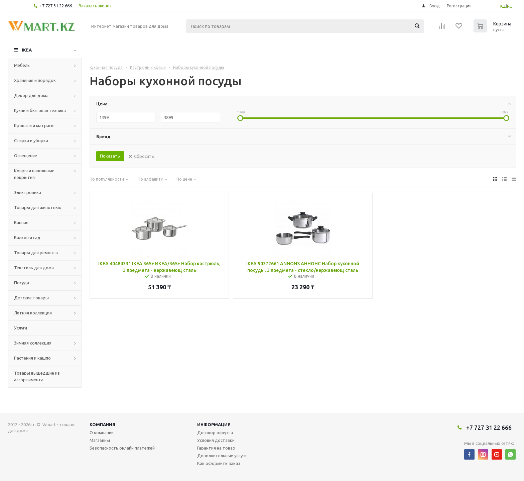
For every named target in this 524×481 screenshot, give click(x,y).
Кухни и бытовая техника (40, 110)
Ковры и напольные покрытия (34, 174)
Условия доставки (216, 440)
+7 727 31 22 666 (55, 5)
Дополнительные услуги (222, 455)
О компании (102, 432)
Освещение (25, 155)
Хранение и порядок (35, 80)
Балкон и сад (27, 237)
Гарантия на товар (216, 448)
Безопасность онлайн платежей (122, 448)
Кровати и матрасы (34, 125)
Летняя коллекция (33, 312)
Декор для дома (31, 95)
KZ (503, 6)
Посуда (21, 282)
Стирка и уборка (31, 140)
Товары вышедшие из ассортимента (37, 376)
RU (510, 6)
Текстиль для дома (34, 267)
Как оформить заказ (218, 463)
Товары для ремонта (36, 252)
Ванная (21, 222)
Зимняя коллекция (32, 343)
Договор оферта (215, 432)
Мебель (22, 65)
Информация (214, 424)
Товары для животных (37, 207)
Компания (102, 424)
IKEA (27, 49)
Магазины (100, 440)
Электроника (27, 192)
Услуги (20, 327)
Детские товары (31, 297)
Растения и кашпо (32, 358)
